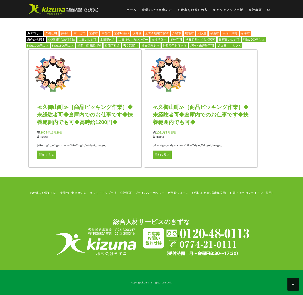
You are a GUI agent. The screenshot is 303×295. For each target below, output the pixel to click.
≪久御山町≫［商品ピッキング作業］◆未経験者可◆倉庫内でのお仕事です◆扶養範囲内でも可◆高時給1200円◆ (85, 114)
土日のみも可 (87, 39)
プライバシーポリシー (150, 192)
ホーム (131, 10)
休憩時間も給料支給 (61, 39)
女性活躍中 (159, 39)
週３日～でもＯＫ (229, 45)
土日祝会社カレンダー (133, 39)
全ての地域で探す (157, 33)
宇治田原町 (230, 33)
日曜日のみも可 (229, 39)
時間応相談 (112, 45)
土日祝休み (107, 39)
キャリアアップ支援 (228, 10)
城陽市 (189, 33)
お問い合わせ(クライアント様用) (251, 192)
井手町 (65, 33)
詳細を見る (46, 154)
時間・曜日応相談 (89, 45)
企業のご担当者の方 (157, 10)
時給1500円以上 (63, 45)
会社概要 (255, 10)
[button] (268, 10)
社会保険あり (150, 45)
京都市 (93, 33)
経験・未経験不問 (202, 45)
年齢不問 (176, 39)
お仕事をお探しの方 (192, 10)
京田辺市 (79, 33)
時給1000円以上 (253, 39)
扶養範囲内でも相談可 (200, 39)
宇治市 (214, 33)
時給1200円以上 (38, 45)
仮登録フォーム (178, 192)
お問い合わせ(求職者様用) (209, 192)
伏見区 (137, 33)
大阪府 (201, 33)
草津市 (245, 33)
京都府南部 (121, 33)
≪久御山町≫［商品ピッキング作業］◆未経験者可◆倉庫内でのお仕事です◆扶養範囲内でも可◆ (201, 114)
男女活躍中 (130, 45)
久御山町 (51, 33)
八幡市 (176, 33)
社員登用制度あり (174, 45)
